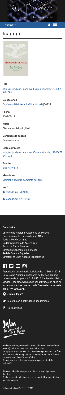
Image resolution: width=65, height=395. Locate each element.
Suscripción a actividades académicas (26, 301)
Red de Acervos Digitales (16, 253)
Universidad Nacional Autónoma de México (26, 232)
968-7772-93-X (10, 168)
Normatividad (12, 307)
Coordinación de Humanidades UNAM (23, 236)
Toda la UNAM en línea (15, 239)
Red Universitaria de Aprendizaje (20, 243)
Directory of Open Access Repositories (23, 256)
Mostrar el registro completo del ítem (22, 180)
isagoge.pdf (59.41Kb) (16, 199)
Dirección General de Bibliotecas (20, 250)
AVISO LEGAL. (17, 288)
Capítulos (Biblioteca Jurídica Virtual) (23, 104)
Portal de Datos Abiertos (16, 246)
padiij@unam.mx (10, 380)
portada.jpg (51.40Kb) (16, 192)
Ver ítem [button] (10, 24)
